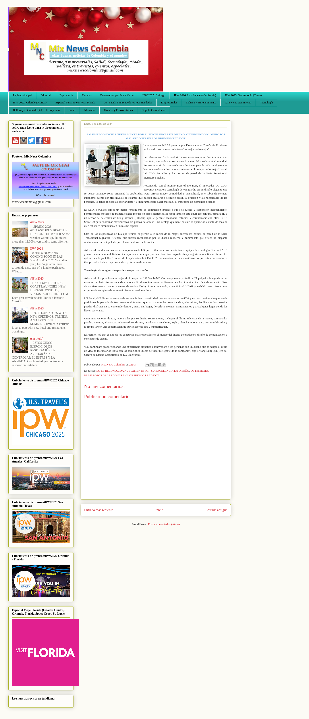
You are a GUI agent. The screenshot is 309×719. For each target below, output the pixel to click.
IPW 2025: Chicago (153, 95)
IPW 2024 (36, 248)
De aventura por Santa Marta (116, 95)
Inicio (159, 510)
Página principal (22, 95)
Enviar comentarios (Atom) (164, 524)
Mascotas (89, 110)
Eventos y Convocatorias (118, 110)
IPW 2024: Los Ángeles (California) (195, 95)
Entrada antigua (216, 510)
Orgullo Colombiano (153, 110)
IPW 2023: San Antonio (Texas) (243, 95)
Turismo (87, 95)
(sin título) (36, 338)
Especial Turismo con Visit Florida (75, 102)
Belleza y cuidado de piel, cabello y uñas (36, 110)
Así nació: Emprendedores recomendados (128, 102)
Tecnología (266, 102)
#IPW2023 (37, 222)
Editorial (46, 95)
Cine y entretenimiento (238, 102)
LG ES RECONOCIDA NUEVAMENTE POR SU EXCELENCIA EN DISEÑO (142, 370)
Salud (72, 110)
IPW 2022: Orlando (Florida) (30, 102)
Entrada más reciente (98, 510)
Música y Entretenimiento (201, 102)
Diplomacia (66, 95)
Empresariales (169, 102)
